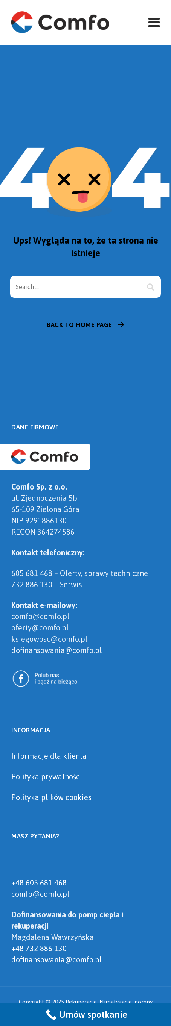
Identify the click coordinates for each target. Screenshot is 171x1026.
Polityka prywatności (46, 776)
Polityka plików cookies (51, 797)
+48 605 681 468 (39, 882)
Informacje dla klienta (49, 756)
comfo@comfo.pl (40, 894)
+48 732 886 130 (39, 948)
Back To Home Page (79, 325)
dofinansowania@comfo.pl (56, 959)
